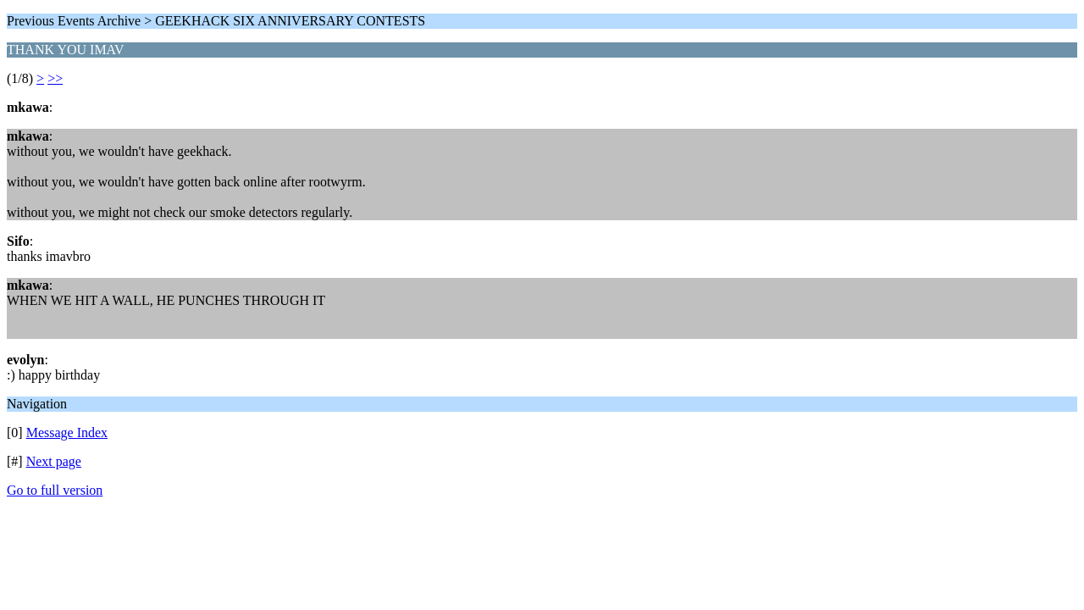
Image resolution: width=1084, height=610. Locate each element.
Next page (53, 461)
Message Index (67, 432)
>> (55, 78)
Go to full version (54, 490)
